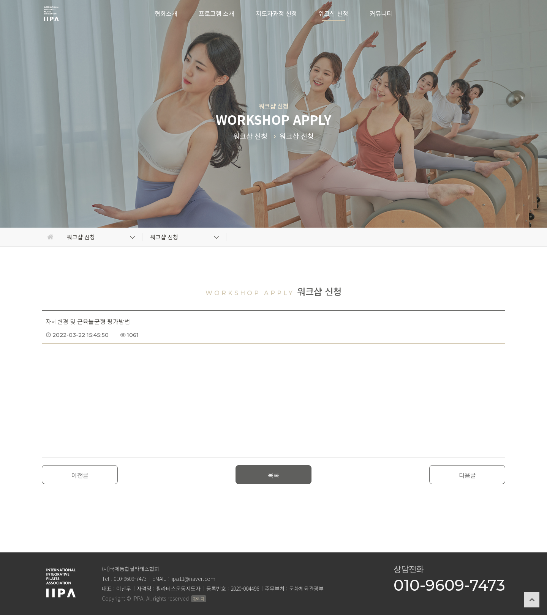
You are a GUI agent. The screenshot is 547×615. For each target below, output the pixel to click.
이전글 (80, 475)
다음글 (467, 475)
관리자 (198, 599)
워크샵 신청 (333, 13)
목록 (273, 475)
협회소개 (166, 13)
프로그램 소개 (216, 13)
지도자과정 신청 (276, 13)
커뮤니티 (381, 13)
